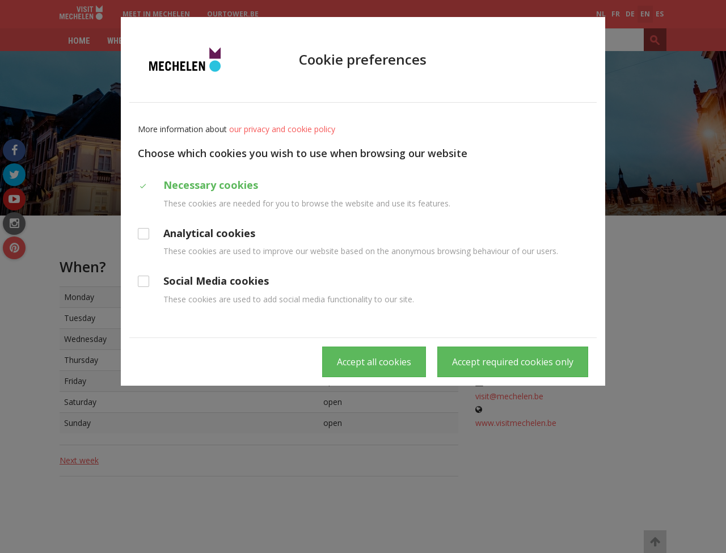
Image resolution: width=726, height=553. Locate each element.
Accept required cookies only (512, 362)
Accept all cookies (374, 362)
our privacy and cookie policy (282, 129)
